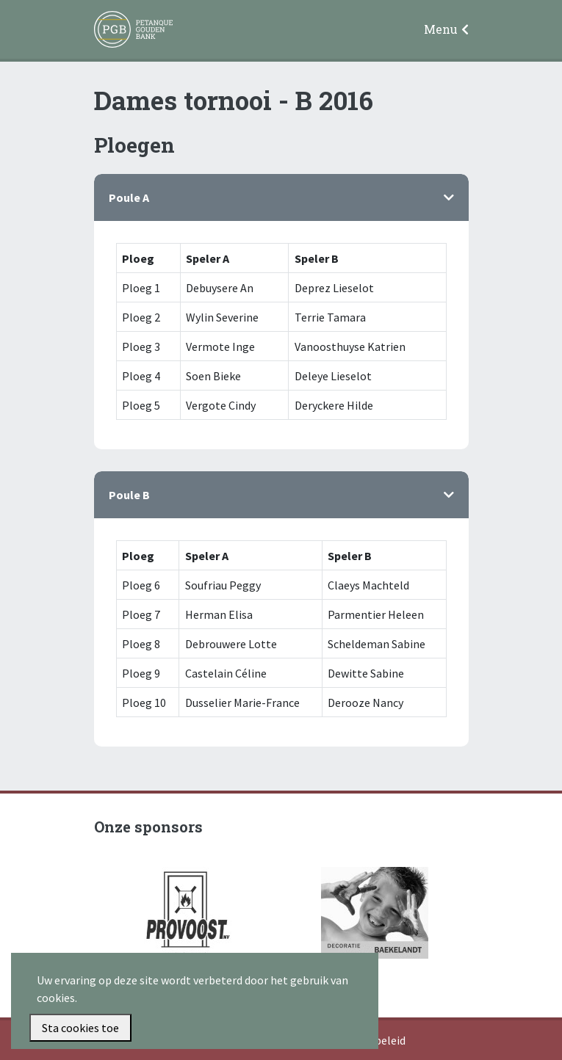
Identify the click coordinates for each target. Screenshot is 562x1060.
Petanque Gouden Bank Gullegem (127, 30)
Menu (441, 29)
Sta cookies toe (80, 1027)
